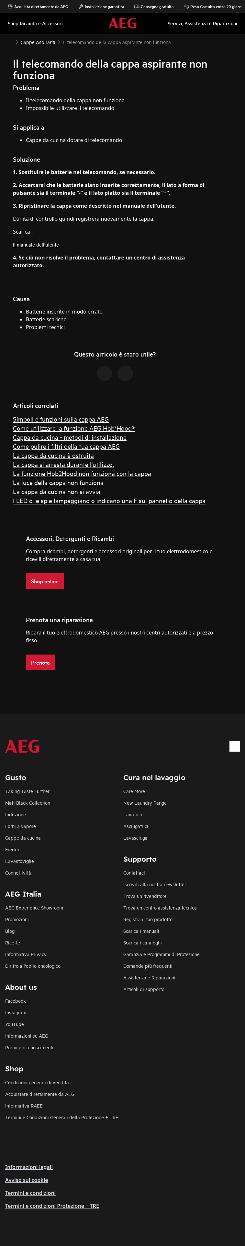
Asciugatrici (135, 826)
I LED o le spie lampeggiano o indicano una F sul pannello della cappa (109, 500)
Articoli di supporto (143, 989)
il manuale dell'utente (36, 244)
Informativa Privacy (26, 954)
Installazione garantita (101, 6)
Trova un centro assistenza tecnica (160, 907)
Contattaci (134, 872)
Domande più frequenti (148, 966)
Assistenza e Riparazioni (149, 977)
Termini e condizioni (30, 1192)
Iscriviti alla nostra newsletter (154, 884)
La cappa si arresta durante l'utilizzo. (63, 464)
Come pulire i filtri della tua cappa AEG (66, 446)
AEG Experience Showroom (34, 907)
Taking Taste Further (27, 791)
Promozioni (17, 919)
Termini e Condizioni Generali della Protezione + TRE (61, 1117)
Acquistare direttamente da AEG (39, 1094)
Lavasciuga (135, 837)
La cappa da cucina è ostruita (53, 455)
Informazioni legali (29, 1167)
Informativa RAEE (24, 1105)
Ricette (12, 942)
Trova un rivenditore (145, 896)
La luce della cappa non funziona (58, 482)
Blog (10, 931)
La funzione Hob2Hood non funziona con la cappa (82, 473)
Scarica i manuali (141, 931)
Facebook (15, 1001)
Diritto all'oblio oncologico (33, 966)
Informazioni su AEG (26, 1035)
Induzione (15, 814)
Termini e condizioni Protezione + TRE (52, 1205)
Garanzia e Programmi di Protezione (161, 954)
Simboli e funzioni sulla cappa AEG (61, 419)
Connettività (18, 872)
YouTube (14, 1024)
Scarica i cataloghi (142, 942)
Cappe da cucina (23, 837)
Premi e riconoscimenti (29, 1047)
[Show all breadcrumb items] (10, 41)
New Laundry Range (145, 802)
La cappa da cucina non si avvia (56, 491)
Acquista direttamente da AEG (38, 6)
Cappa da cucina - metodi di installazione (70, 437)
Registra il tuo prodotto (148, 919)
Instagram (15, 1012)
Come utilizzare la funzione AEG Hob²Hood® (74, 428)
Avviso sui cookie (26, 1180)
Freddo (12, 849)
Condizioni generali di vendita (37, 1082)
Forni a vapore (20, 826)
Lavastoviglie (19, 861)
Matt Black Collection (27, 802)
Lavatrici (132, 814)
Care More (134, 791)
